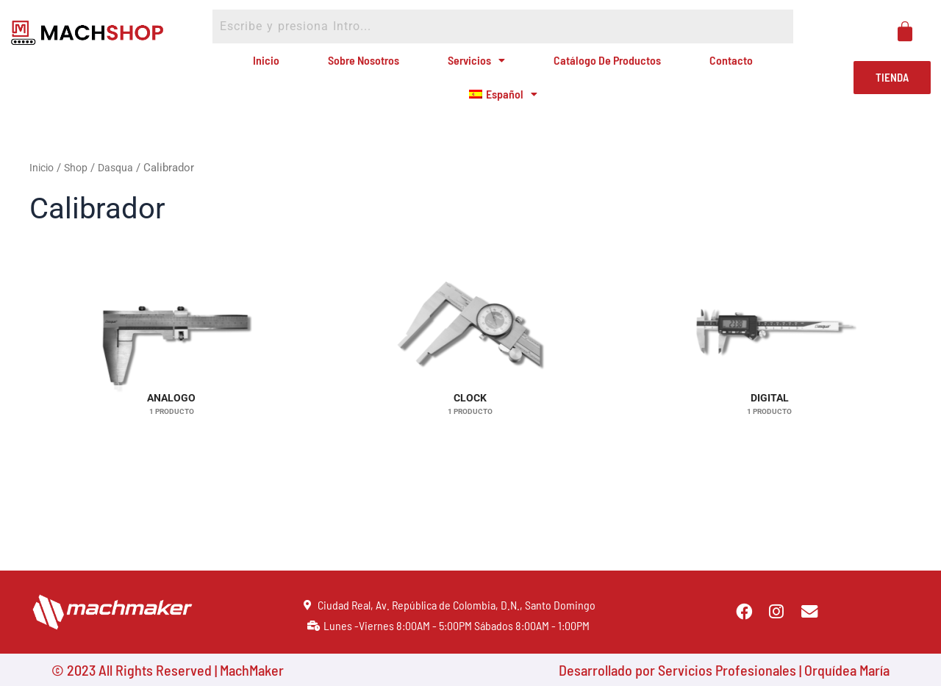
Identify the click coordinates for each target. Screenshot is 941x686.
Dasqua (121, 192)
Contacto (712, 66)
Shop (79, 192)
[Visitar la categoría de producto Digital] (769, 376)
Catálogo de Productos (597, 66)
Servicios (473, 66)
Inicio (283, 66)
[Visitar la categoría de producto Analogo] (171, 376)
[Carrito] (905, 32)
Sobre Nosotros (369, 66)
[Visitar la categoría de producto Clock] (471, 376)
